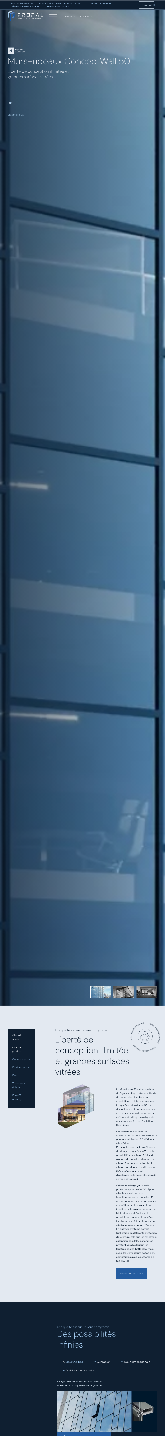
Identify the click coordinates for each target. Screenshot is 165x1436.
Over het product (17, 1049)
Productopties (20, 1067)
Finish (15, 1075)
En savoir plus (16, 114)
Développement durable (25, 6)
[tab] (72, 1362)
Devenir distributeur (57, 6)
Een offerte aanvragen (18, 1097)
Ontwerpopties (21, 1059)
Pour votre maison (22, 3)
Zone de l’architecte (99, 3)
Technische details (19, 1085)
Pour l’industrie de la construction (60, 3)
